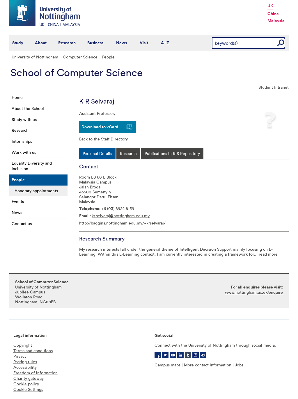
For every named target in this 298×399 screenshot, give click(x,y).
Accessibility (25, 367)
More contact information (207, 365)
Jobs (239, 365)
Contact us (22, 223)
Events (18, 201)
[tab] (97, 153)
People (18, 180)
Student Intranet (273, 87)
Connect (163, 345)
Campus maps (167, 365)
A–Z (165, 43)
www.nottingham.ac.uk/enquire (254, 292)
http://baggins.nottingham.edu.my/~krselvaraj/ (122, 223)
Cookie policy (26, 383)
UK (270, 6)
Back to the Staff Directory (103, 139)
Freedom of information (35, 372)
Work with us (24, 152)
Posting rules (25, 361)
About (41, 43)
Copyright (22, 345)
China (273, 14)
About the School (28, 108)
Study (17, 43)
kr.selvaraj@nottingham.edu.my (121, 215)
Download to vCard (99, 127)
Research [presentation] (128, 153)
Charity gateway (28, 378)
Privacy (19, 356)
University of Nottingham (35, 57)
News (121, 43)
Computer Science (80, 57)
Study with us (24, 119)
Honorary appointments (36, 190)
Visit (144, 43)
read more (268, 254)
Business (95, 43)
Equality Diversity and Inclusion (32, 165)
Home (17, 97)
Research (67, 43)
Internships (22, 141)
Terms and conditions (33, 350)
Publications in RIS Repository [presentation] (172, 153)
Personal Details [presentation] (97, 153)
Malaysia (276, 21)
